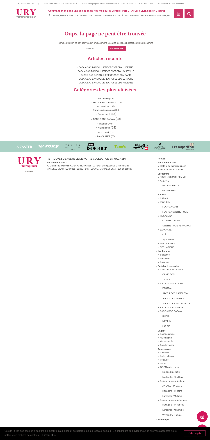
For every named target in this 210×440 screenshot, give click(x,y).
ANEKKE (164, 181)
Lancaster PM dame (172, 396)
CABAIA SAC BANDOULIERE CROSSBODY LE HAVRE (106, 79)
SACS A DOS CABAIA (104, 119)
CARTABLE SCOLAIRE (171, 269)
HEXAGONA (166, 216)
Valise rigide (104, 128)
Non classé (103, 132)
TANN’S (166, 279)
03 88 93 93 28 (26, 3)
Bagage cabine (167, 334)
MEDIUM (166, 321)
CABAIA (164, 198)
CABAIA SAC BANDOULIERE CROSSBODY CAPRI (105, 75)
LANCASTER (103, 136)
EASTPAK (167, 288)
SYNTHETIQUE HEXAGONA (176, 225)
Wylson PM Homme (172, 415)
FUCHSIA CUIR (170, 206)
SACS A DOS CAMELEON (175, 293)
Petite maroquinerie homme (173, 400)
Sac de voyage (167, 345)
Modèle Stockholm (171, 372)
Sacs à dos (103, 114)
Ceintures (164, 352)
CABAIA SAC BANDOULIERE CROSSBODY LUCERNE (106, 67)
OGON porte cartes (169, 367)
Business (164, 262)
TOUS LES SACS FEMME (103, 102)
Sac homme (95, 15)
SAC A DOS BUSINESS (171, 307)
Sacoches (165, 254)
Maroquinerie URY (62, 15)
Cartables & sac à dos (103, 110)
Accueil (50, 15)
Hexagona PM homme (173, 404)
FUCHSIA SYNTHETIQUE (175, 212)
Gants (163, 363)
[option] (24, 146)
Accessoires (148, 15)
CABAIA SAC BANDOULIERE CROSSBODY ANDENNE (106, 82)
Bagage (134, 15)
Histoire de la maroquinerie (173, 166)
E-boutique (163, 15)
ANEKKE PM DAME (172, 386)
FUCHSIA (165, 202)
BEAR (163, 194)
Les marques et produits (171, 169)
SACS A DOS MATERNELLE (176, 303)
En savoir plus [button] (48, 435)
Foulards (164, 360)
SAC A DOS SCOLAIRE (171, 283)
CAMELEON (168, 274)
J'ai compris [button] (194, 433)
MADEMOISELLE (171, 185)
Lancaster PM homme (173, 410)
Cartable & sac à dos (115, 15)
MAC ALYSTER (167, 243)
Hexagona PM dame (172, 391)
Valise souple (166, 341)
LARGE (166, 326)
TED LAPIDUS (167, 247)
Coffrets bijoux (167, 356)
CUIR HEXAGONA (171, 220)
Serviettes (165, 258)
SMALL (166, 316)
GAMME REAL (169, 190)
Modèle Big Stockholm (173, 377)
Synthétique (168, 239)
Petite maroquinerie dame (172, 381)
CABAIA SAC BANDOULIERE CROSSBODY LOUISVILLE (106, 71)
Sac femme (81, 15)
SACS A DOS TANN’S (173, 298)
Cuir (164, 234)
